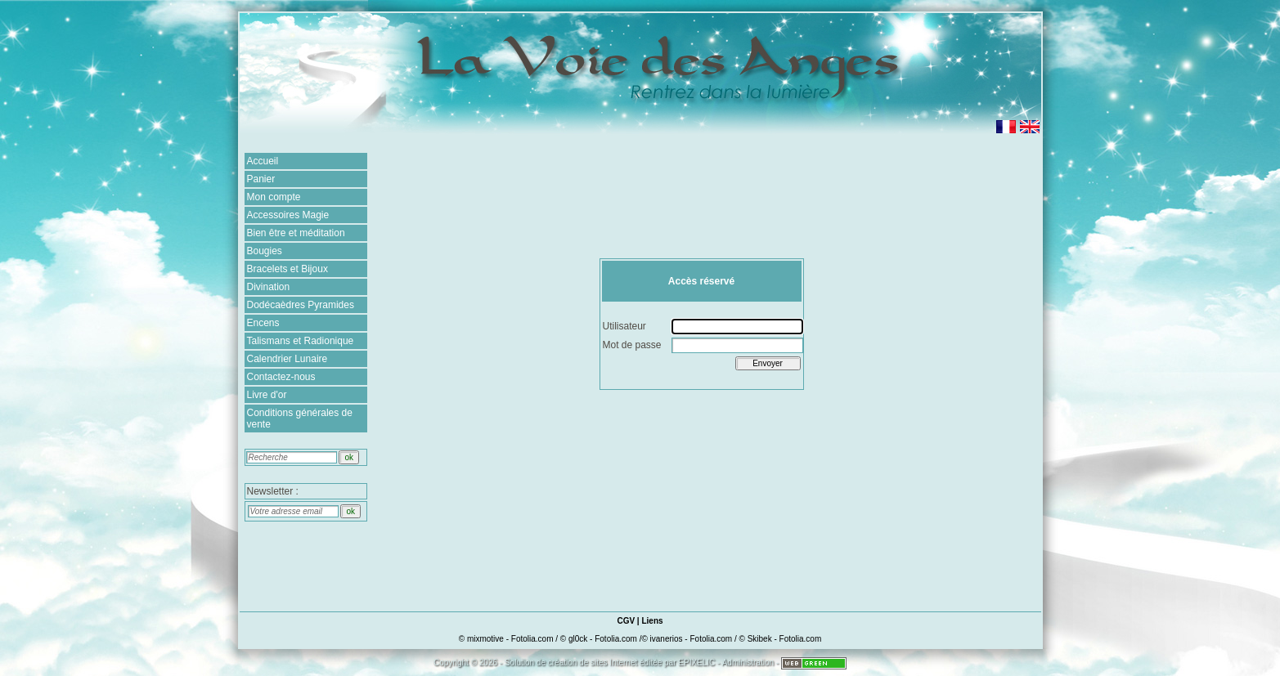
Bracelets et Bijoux (287, 269)
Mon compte (274, 197)
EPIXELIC (696, 662)
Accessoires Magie (288, 215)
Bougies (264, 251)
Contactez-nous (281, 377)
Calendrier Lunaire (287, 359)
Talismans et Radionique (300, 341)
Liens (651, 620)
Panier (261, 179)
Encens (263, 323)
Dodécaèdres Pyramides (300, 305)
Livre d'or (267, 395)
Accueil (263, 161)
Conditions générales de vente (300, 418)
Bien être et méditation (296, 233)
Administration (748, 662)
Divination (268, 287)
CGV (626, 620)
